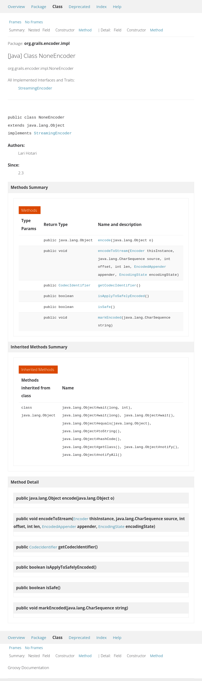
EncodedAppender (150, 266)
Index (101, 6)
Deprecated (79, 6)
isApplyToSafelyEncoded (121, 296)
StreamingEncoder (35, 88)
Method (85, 29)
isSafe (104, 307)
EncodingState (133, 274)
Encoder (137, 251)
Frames (15, 21)
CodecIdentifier (74, 285)
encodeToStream (113, 251)
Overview (16, 6)
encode (104, 240)
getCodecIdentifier (117, 285)
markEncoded (109, 317)
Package (38, 6)
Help (117, 6)
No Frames (34, 21)
